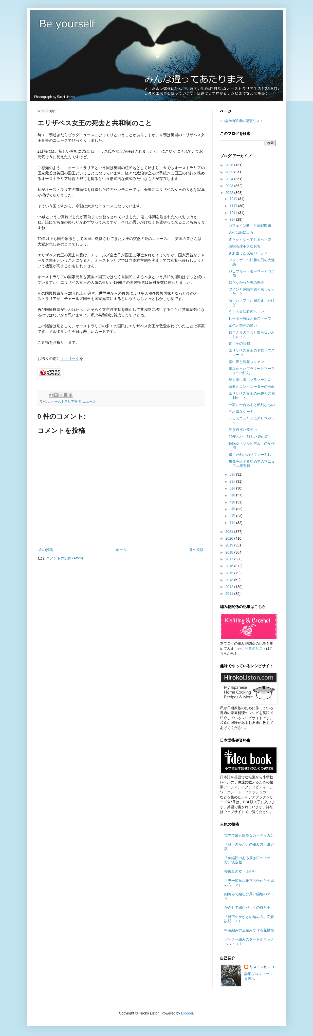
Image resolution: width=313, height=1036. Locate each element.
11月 (234, 206)
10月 (234, 213)
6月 (233, 488)
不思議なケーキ (241, 412)
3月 (233, 509)
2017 (229, 559)
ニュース (89, 401)
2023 (229, 186)
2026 (229, 165)
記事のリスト (255, 648)
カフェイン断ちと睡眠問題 (250, 226)
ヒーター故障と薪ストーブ (250, 318)
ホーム (121, 550)
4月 (233, 502)
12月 (234, 199)
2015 (229, 573)
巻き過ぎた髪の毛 (243, 430)
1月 (233, 523)
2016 (229, 566)
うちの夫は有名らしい (246, 312)
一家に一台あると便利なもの (252, 405)
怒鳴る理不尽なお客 (245, 246)
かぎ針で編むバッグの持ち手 (247, 907)
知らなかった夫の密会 (246, 282)
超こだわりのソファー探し (250, 455)
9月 (233, 219)
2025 (229, 172)
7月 (233, 481)
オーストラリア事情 (66, 401)
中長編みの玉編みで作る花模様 (249, 930)
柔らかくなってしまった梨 (250, 239)
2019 (229, 545)
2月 (233, 516)
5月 (233, 495)
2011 (229, 594)
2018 (229, 552)
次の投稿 (46, 550)
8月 (233, 474)
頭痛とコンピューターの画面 (252, 386)
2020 (229, 538)
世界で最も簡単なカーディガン (249, 835)
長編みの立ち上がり (240, 871)
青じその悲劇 (239, 343)
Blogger (187, 1013)
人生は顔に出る (241, 232)
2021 (229, 532)
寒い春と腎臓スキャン (246, 362)
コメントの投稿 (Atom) (64, 558)
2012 (229, 587)
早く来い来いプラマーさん (250, 380)
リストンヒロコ (261, 967)
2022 (229, 193)
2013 (229, 580)
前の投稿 (196, 550)
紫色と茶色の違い (243, 325)
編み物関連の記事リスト (243, 121)
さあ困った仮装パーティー (250, 253)
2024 (229, 179)
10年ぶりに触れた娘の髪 (248, 437)
